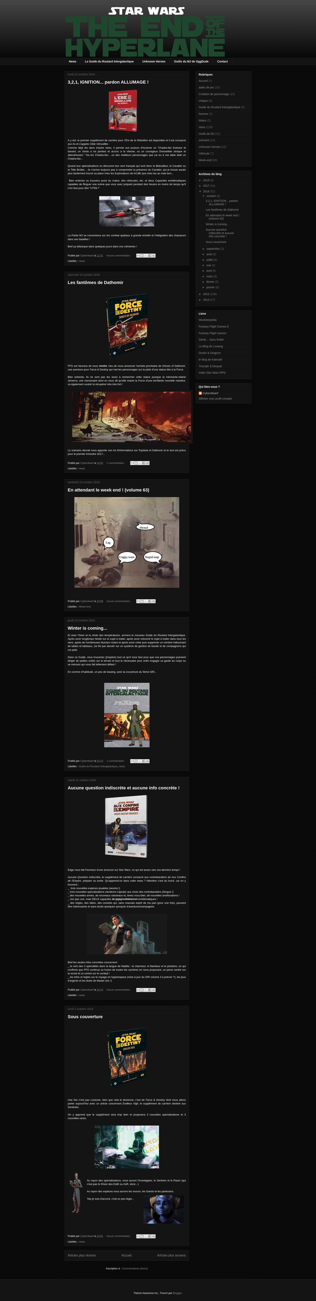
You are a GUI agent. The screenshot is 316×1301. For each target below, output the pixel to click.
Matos (202, 120)
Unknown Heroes (153, 61)
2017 (206, 185)
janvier (210, 287)
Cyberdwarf (210, 393)
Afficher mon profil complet (215, 398)
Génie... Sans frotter (211, 339)
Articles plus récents (82, 1255)
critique (203, 100)
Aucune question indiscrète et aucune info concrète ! (124, 787)
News (72, 61)
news (82, 260)
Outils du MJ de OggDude (191, 61)
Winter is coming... (87, 628)
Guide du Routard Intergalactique (98, 766)
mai (209, 265)
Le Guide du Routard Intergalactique (109, 61)
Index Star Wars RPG (212, 372)
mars (209, 276)
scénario (204, 140)
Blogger (177, 1293)
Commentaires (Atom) (135, 1268)
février (210, 281)
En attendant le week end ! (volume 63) (108, 489)
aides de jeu (206, 87)
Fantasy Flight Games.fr (214, 326)
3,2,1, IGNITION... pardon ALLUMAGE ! (108, 82)
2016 (206, 191)
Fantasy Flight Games (212, 333)
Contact (222, 61)
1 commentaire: (115, 462)
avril (209, 270)
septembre (213, 248)
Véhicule (204, 153)
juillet (210, 259)
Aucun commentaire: (118, 255)
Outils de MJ (206, 133)
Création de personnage (214, 94)
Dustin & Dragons (210, 353)
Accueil (127, 1255)
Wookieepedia (207, 319)
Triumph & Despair (210, 366)
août (209, 254)
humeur (203, 113)
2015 (206, 294)
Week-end (85, 606)
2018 (206, 180)
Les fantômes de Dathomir (95, 282)
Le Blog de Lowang (211, 346)
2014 (206, 299)
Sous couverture (85, 1016)
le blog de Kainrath (210, 359)
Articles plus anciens (171, 1255)
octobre (211, 196)
